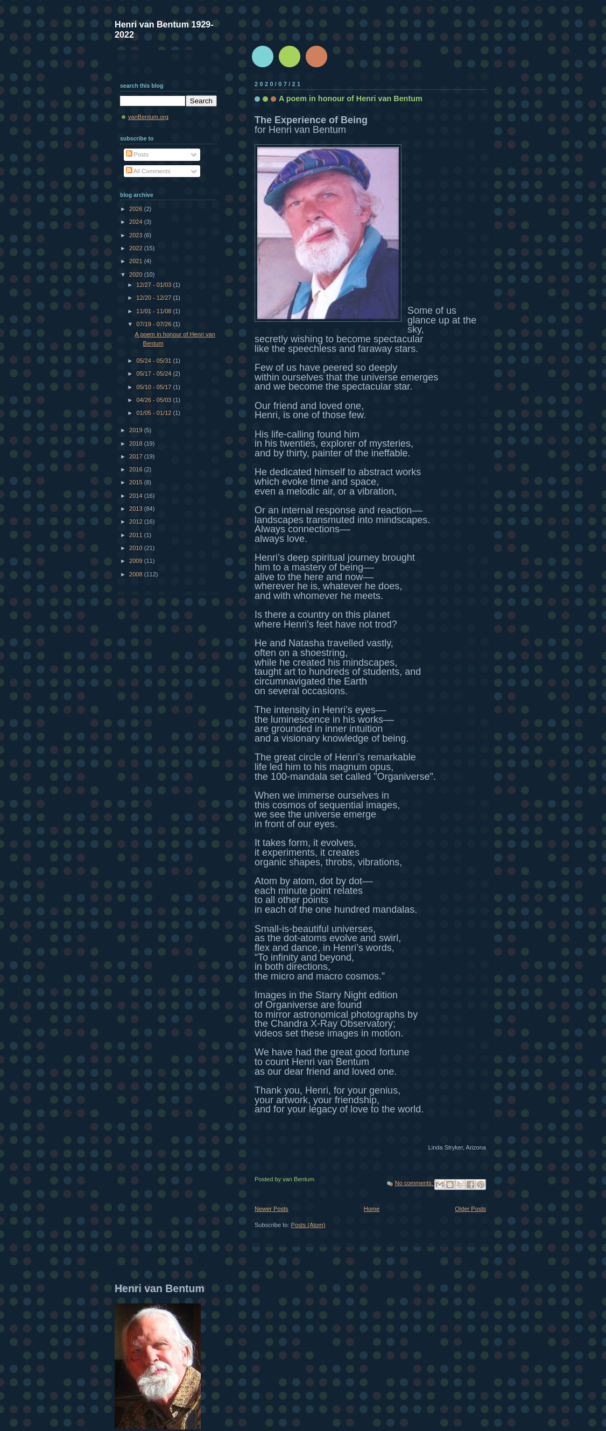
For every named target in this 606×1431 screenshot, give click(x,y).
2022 (136, 248)
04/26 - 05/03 (154, 400)
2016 (136, 469)
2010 (136, 548)
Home (371, 1209)
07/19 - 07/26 (154, 324)
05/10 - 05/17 (154, 387)
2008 (136, 574)
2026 (136, 209)
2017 (136, 456)
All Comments (148, 171)
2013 (136, 508)
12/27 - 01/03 (154, 284)
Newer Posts (271, 1209)
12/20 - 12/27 (154, 297)
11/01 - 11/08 (154, 311)
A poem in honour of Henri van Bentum (350, 98)
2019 (136, 430)
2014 (136, 495)
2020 (136, 274)
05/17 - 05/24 (154, 373)
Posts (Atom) (308, 1225)
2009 (136, 561)
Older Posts (470, 1209)
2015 (136, 482)
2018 (136, 443)
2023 (136, 235)
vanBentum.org (148, 117)
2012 (136, 521)
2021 (136, 261)
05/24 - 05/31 (154, 360)
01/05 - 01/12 (154, 413)
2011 (136, 535)
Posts (137, 154)
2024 (136, 221)
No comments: (415, 1183)
